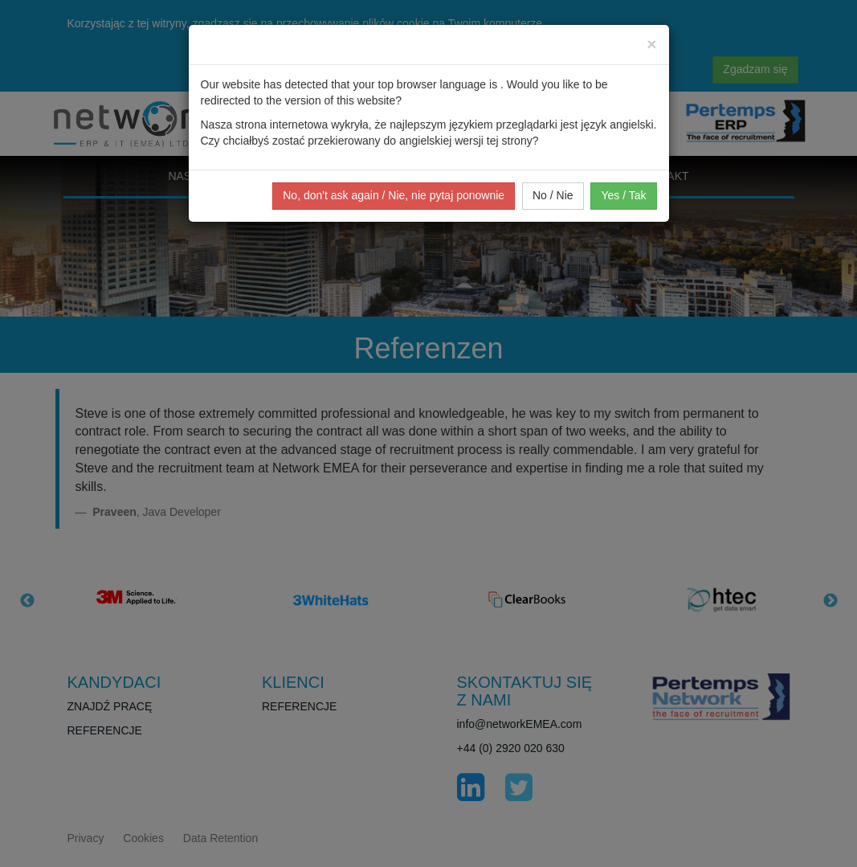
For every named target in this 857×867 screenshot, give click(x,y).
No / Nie (553, 195)
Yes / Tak (623, 195)
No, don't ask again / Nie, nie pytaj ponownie (393, 195)
